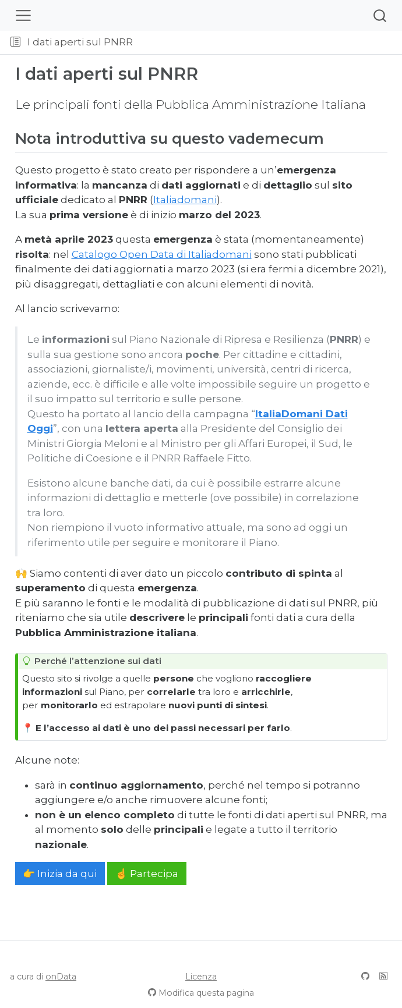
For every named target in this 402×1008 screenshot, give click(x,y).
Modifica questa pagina (206, 993)
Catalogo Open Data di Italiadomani (162, 254)
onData (60, 976)
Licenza (201, 976)
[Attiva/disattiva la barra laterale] (15, 42)
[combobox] (380, 15)
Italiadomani (185, 199)
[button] (269, 42)
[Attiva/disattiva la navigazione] (23, 15)
